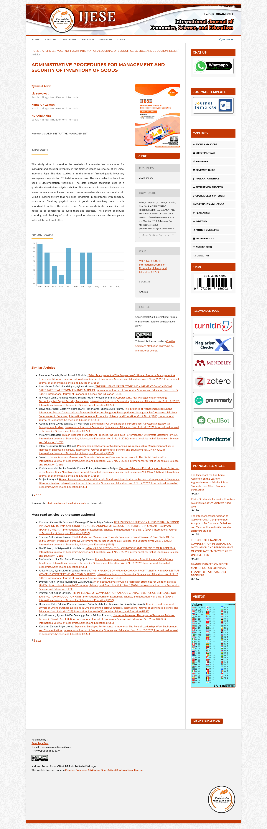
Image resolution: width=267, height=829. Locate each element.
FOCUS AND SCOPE (205, 144)
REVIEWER (200, 161)
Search (226, 39)
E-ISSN (197, 267)
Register (105, 39)
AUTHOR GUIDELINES (206, 230)
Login (121, 39)
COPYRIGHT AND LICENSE (208, 204)
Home (35, 39)
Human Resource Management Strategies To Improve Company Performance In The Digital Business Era (108, 457)
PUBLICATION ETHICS (206, 178)
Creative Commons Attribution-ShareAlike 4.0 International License (155, 346)
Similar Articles (43, 367)
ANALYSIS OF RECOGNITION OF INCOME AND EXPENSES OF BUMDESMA (131, 548)
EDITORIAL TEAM (204, 153)
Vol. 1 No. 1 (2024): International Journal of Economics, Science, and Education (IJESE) (117, 50)
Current (51, 39)
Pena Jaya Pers (40, 743)
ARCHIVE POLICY (204, 238)
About (87, 39)
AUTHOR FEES (202, 247)
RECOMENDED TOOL (206, 310)
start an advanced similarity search (66, 503)
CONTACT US (201, 255)
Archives (69, 39)
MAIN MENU (200, 132)
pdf (144, 155)
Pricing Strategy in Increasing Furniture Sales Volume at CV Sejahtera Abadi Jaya (213, 502)
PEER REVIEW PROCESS (208, 187)
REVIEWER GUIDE (204, 170)
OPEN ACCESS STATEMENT (209, 196)
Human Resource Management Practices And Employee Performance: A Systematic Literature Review (119, 434)
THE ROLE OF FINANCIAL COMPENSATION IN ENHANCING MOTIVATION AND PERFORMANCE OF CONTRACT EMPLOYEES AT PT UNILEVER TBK (212, 547)
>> (39, 494)
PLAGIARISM (201, 213)
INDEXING (200, 221)
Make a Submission (206, 721)
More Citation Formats (155, 235)
